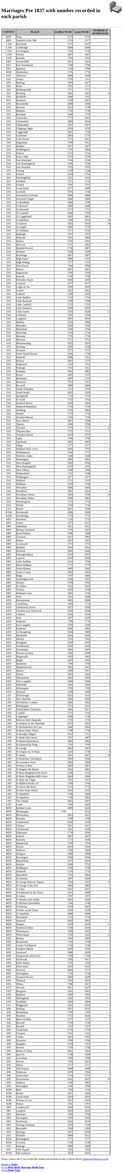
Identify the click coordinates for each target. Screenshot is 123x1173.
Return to (9, 1164)
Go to (22, 1167)
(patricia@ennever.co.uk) (95, 1159)
